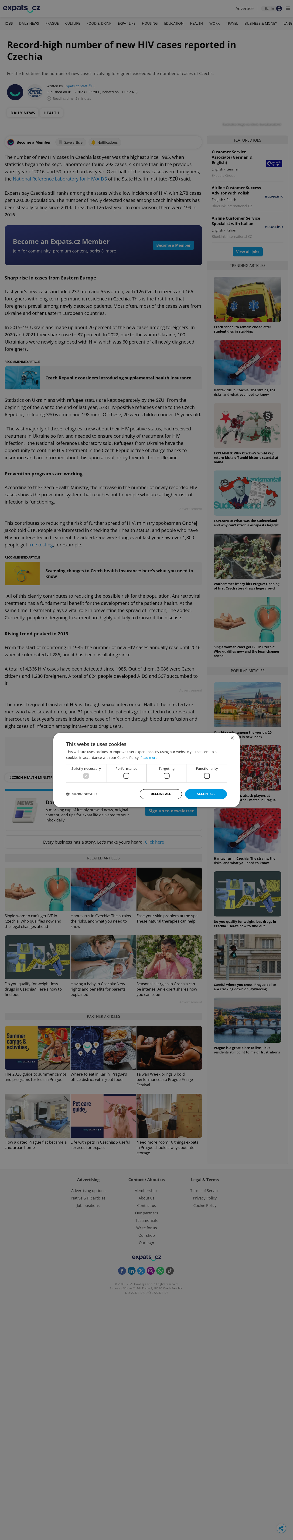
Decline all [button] (160, 794)
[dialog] (146, 770)
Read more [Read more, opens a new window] (149, 757)
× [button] (232, 738)
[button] (81, 794)
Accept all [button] (206, 794)
